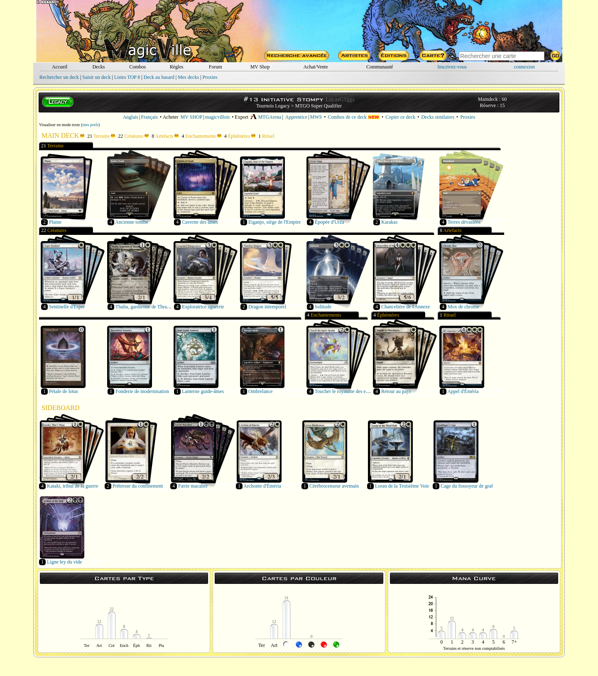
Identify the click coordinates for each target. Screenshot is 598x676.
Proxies (210, 77)
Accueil (59, 67)
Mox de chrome (463, 307)
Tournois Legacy (273, 106)
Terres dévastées (464, 222)
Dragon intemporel (267, 307)
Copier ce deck (400, 117)
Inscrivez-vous (452, 67)
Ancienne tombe (131, 222)
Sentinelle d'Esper (67, 307)
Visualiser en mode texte (59, 124)
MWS (316, 117)
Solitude (323, 307)
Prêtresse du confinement (138, 486)
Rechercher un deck (59, 77)
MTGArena (265, 117)
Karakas (389, 222)
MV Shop (260, 67)
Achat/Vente (315, 67)
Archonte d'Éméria (262, 486)
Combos (137, 67)
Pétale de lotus (63, 391)
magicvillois (217, 117)
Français (149, 117)
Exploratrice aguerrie (203, 307)
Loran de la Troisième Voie (402, 486)
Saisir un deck (96, 77)
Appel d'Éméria (462, 391)
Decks (98, 67)
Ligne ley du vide (64, 562)
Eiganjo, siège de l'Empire (274, 222)
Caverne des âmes (200, 222)
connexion (524, 67)
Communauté (379, 67)
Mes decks (188, 77)
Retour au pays (396, 391)
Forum (215, 67)
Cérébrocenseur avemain (334, 486)
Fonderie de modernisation (142, 391)
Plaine (55, 222)
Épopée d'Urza (329, 222)
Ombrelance (260, 391)
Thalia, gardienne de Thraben (144, 307)
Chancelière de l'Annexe (405, 307)
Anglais (130, 117)
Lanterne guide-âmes (203, 391)
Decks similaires (437, 117)
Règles (177, 67)
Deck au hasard (159, 77)
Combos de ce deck (354, 117)
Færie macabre (193, 486)
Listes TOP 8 (127, 77)
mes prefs (90, 124)
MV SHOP (192, 117)
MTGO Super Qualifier (318, 106)
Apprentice (296, 117)
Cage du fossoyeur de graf (467, 486)
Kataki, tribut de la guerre (72, 486)
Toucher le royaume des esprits (346, 391)
